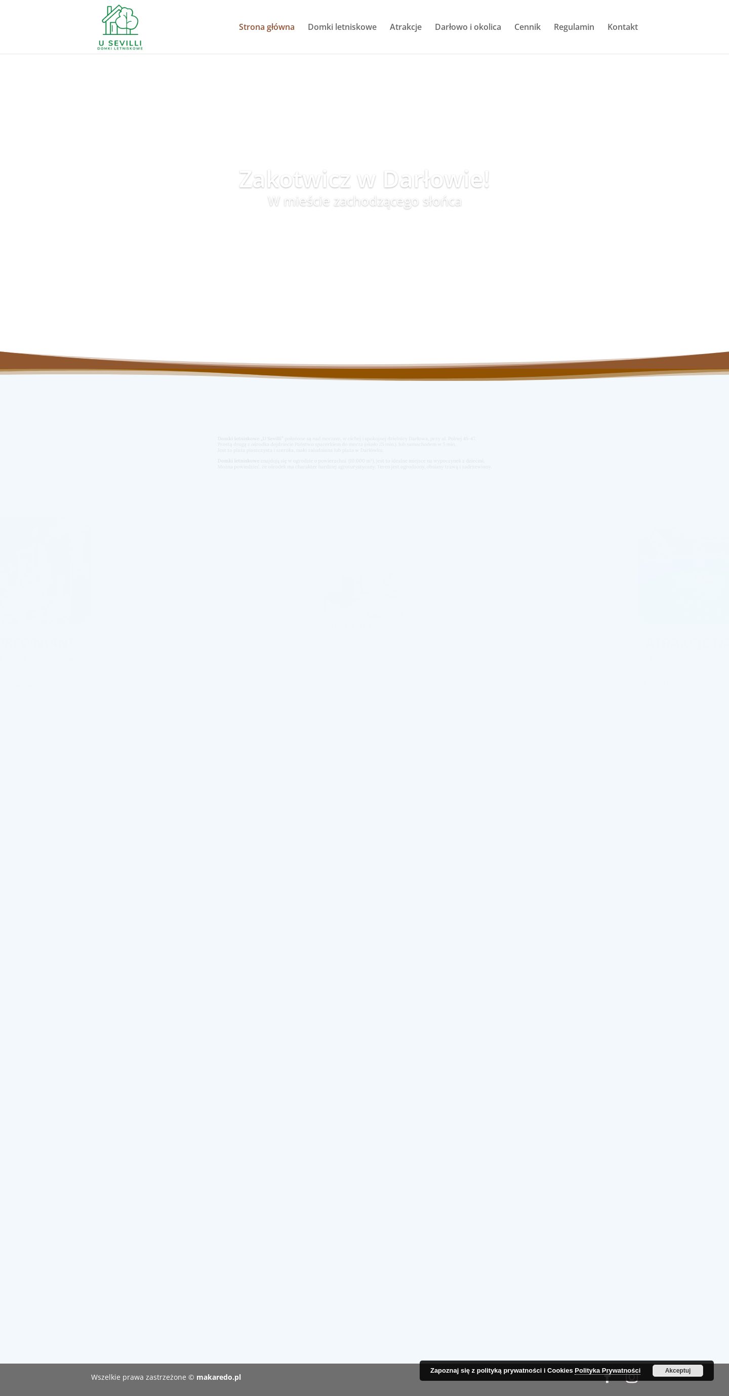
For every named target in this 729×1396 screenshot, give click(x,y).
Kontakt (623, 27)
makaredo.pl (218, 1377)
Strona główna (267, 27)
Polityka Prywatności (607, 1370)
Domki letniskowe (342, 27)
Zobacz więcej (248, 957)
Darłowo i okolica (468, 27)
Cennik (527, 27)
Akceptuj (678, 1370)
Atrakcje (406, 27)
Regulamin (574, 27)
